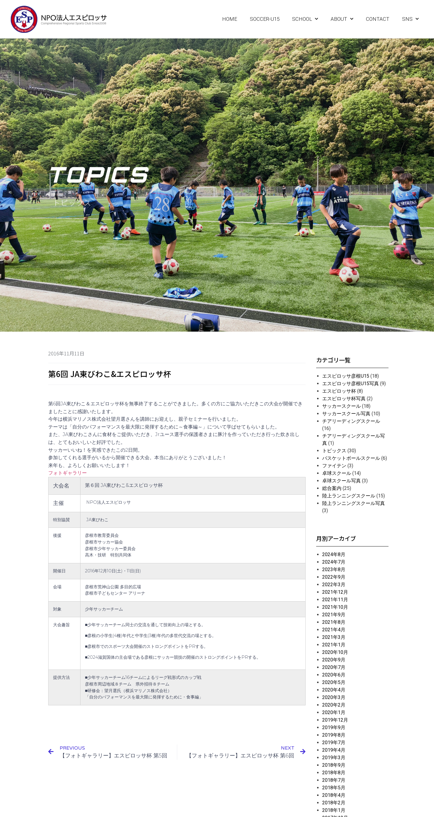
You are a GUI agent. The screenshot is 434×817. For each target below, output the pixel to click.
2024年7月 (333, 562)
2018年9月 (333, 765)
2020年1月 (333, 712)
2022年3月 (333, 584)
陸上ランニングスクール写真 (353, 503)
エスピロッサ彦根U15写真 (350, 383)
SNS (410, 19)
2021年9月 (333, 614)
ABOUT (342, 19)
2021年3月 (333, 637)
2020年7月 (333, 667)
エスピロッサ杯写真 (344, 398)
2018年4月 (333, 795)
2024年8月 (333, 554)
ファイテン (334, 466)
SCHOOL (305, 19)
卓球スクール (336, 473)
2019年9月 (333, 727)
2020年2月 (333, 705)
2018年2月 (333, 803)
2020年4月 (333, 690)
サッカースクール (341, 406)
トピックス (334, 450)
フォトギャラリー (67, 473)
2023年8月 (333, 569)
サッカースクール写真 (346, 413)
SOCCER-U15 (264, 19)
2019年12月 (335, 720)
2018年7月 (333, 780)
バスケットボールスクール (351, 458)
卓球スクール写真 (341, 481)
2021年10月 (335, 607)
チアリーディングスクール (351, 421)
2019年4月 (333, 750)
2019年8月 (333, 735)
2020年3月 (333, 697)
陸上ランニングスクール (348, 496)
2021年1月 (333, 645)
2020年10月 (335, 652)
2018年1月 (333, 810)
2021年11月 (335, 599)
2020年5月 (333, 682)
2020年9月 (333, 660)
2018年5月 (333, 788)
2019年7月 (333, 742)
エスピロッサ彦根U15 (345, 376)
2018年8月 (333, 772)
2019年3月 (333, 757)
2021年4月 (333, 630)
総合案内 (331, 488)
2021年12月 (335, 592)
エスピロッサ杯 (339, 391)
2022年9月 (333, 577)
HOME (229, 19)
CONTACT (377, 19)
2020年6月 (333, 675)
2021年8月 (333, 622)
